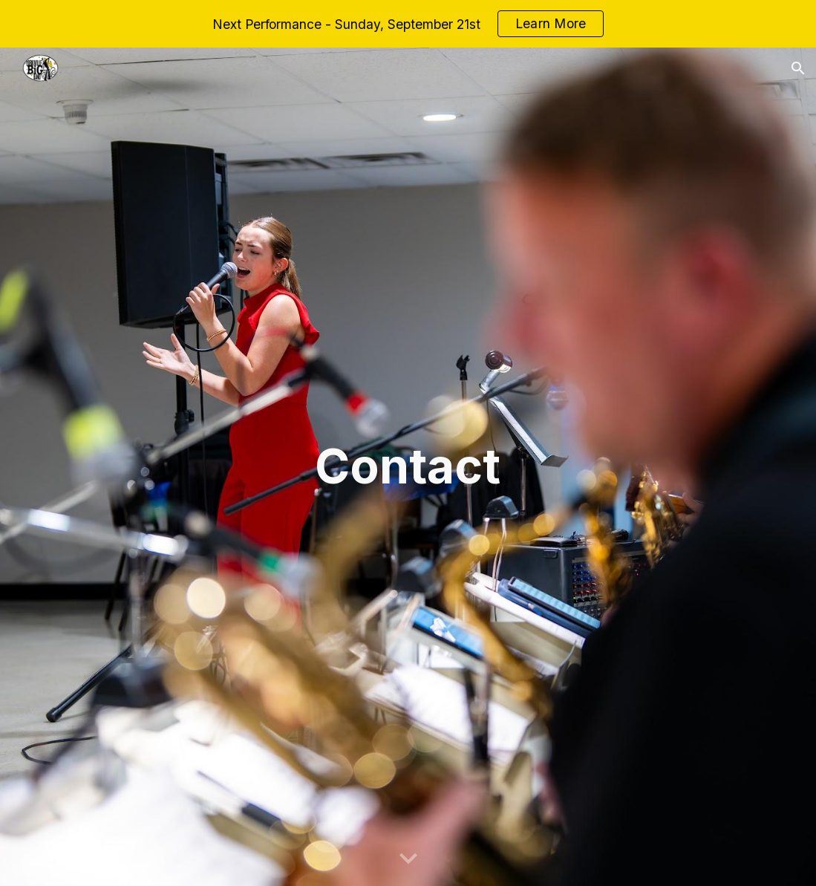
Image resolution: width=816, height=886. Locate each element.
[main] (408, 466)
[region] (408, 24)
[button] (798, 68)
